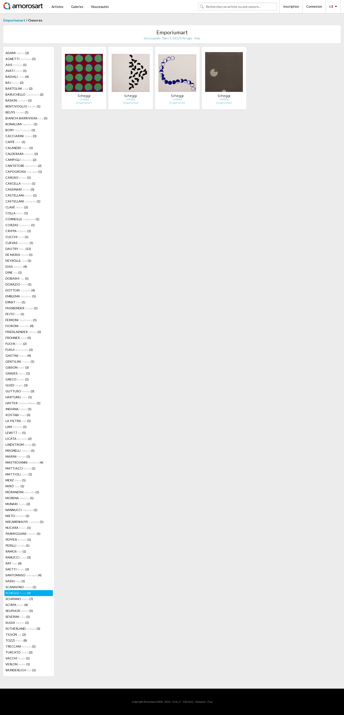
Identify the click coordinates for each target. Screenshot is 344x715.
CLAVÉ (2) (16, 207)
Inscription (291, 6)
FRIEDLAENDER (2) (23, 332)
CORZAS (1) (20, 225)
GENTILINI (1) (19, 361)
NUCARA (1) (18, 527)
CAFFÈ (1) (15, 142)
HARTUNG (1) (18, 397)
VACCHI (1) (17, 658)
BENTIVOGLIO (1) (22, 106)
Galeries (77, 7)
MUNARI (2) (17, 504)
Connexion (314, 6)
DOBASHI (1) (17, 278)
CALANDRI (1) (19, 148)
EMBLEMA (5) (20, 296)
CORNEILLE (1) (22, 219)
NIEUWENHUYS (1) (24, 522)
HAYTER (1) (22, 403)
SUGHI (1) (17, 622)
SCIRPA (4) (16, 605)
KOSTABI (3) (17, 415)
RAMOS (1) (15, 551)
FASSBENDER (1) (21, 308)
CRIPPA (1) (18, 231)
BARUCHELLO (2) (24, 94)
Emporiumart (14, 20)
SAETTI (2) (17, 569)
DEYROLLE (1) (18, 260)
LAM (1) (16, 427)
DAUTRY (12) (18, 249)
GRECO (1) (17, 379)
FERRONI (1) (21, 320)
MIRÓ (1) (14, 486)
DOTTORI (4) (20, 290)
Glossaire (200, 701)
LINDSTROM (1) (20, 444)
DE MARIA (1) (18, 255)
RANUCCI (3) (18, 557)
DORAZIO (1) (18, 284)
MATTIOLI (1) (18, 474)
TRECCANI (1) (20, 646)
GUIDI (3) (16, 385)
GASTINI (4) (18, 355)
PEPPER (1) (18, 539)
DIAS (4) (16, 266)
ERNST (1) (15, 302)
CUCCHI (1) (16, 237)
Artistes (57, 7)
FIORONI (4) (19, 326)
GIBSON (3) (17, 367)
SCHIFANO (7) (19, 599)
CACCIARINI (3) (20, 136)
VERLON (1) (17, 664)
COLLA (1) (16, 213)
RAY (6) (13, 563)
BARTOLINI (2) (18, 88)
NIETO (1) (17, 516)
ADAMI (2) (17, 53)
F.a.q (210, 701)
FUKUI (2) (19, 349)
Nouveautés (100, 7)
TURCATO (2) (18, 652)
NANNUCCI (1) (21, 510)
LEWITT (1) (15, 433)
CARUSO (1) (18, 177)
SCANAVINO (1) (20, 587)
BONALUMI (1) (21, 124)
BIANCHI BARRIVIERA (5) (26, 118)
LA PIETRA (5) (18, 421)
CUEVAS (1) (19, 243)
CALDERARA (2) (21, 154)
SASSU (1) (15, 581)
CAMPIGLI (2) (20, 160)
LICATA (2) (18, 438)
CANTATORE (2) (23, 165)
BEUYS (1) (16, 112)
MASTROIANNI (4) (24, 462)
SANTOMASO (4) (23, 575)
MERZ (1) (15, 480)
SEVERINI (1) (17, 617)
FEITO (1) (14, 314)
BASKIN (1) (18, 100)
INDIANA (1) (18, 409)
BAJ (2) (14, 82)
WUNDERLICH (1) (20, 670)
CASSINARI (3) (19, 189)
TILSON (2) (15, 634)
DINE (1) (13, 272)
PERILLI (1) (17, 545)
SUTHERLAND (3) (22, 628)
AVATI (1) (16, 71)
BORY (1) (20, 130)
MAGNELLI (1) (19, 450)
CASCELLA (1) (20, 183)
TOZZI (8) (16, 640)
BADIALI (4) (17, 76)
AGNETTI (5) (20, 59)
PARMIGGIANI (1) (22, 533)
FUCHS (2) (16, 344)
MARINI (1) (17, 456)
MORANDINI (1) (22, 492)
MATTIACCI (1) (20, 468)
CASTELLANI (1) (21, 195)
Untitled (84, 99)
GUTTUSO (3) (19, 391)
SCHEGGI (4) (18, 593)
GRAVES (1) (17, 373)
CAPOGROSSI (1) (23, 171)
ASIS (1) (16, 65)
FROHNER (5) (18, 338)
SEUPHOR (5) (19, 611)
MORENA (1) (19, 498)
